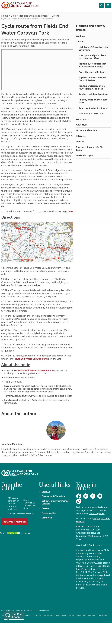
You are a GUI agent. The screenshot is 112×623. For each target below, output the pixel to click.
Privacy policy (61, 615)
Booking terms (49, 615)
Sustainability (102, 615)
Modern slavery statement (85, 615)
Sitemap (71, 615)
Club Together (96, 513)
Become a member (14, 521)
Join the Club (11, 487)
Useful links (54, 485)
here (70, 211)
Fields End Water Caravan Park (30, 358)
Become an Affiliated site (53, 496)
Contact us (47, 518)
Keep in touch (86, 487)
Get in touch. (96, 545)
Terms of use (36, 615)
